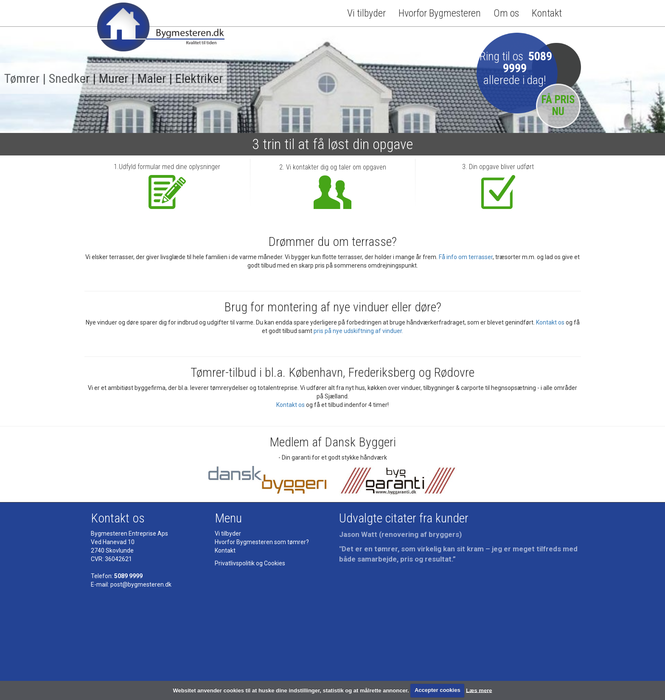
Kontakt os (550, 322)
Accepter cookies (437, 690)
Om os (506, 13)
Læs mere (479, 690)
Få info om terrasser (466, 257)
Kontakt (547, 13)
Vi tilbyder (366, 13)
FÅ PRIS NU (558, 105)
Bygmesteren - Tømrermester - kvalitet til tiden (160, 30)
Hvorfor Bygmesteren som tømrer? (262, 542)
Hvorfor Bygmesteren (439, 13)
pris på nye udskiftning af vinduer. (358, 330)
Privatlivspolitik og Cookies (250, 563)
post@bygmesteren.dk (140, 584)
